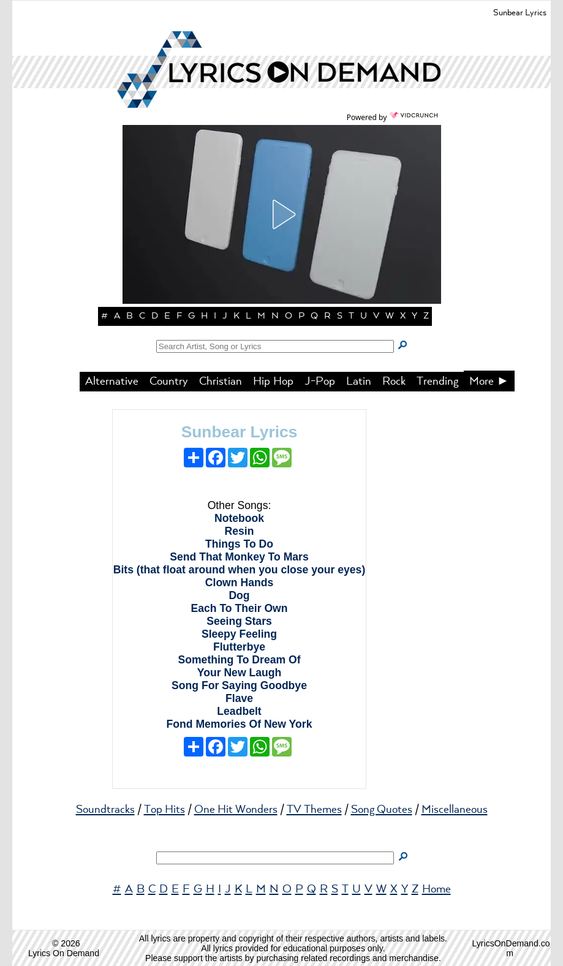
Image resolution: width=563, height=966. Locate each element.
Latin (358, 381)
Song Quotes (381, 810)
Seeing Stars (239, 621)
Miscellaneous (454, 810)
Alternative (111, 381)
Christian (220, 381)
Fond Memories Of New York (239, 724)
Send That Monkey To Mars (239, 557)
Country (168, 381)
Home (436, 889)
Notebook (239, 518)
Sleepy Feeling (239, 634)
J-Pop (319, 381)
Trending (437, 381)
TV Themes (314, 810)
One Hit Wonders (236, 810)
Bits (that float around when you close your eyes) (239, 570)
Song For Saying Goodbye (239, 685)
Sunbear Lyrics (239, 432)
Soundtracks (105, 810)
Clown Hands (239, 582)
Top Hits (164, 810)
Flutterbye (239, 647)
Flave (239, 698)
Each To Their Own (239, 608)
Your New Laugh (239, 672)
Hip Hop (273, 381)
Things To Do (239, 544)
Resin (239, 531)
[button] (282, 214)
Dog (239, 595)
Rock (394, 381)
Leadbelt (239, 711)
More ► (489, 381)
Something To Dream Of (239, 660)
